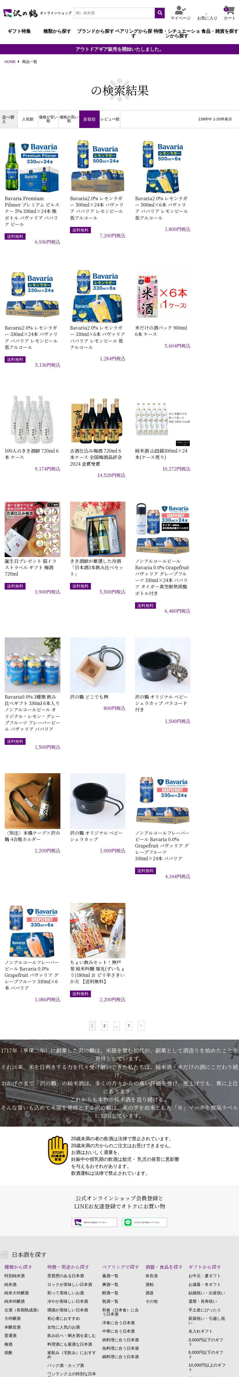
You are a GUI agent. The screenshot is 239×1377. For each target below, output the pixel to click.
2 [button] (104, 779)
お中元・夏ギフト (204, 1029)
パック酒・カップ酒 (65, 1118)
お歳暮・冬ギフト (204, 1037)
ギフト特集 (19, 31)
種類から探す (57, 31)
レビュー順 (109, 119)
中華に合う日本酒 (118, 1084)
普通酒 (10, 1089)
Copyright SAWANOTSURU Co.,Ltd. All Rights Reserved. (119, 1369)
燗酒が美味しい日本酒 (67, 1063)
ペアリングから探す (133, 33)
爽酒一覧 (110, 1037)
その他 (151, 1054)
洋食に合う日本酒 (118, 1076)
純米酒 (10, 1037)
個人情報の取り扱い (163, 1353)
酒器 (149, 1046)
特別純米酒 (14, 1029)
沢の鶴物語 (194, 1214)
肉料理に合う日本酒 (120, 1093)
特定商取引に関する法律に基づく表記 (90, 1353)
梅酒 (8, 1097)
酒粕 (149, 1037)
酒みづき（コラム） (202, 1206)
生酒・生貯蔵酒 (61, 1140)
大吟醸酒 (12, 1071)
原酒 (51, 1148)
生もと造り (57, 1165)
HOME (10, 62)
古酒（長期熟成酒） (22, 1063)
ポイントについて (20, 1254)
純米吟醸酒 (14, 1054)
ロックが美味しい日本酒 (69, 1037)
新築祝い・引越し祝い (206, 1073)
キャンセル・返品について (28, 1228)
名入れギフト (200, 1084)
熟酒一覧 (110, 1054)
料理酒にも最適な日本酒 (69, 1097)
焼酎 (8, 1106)
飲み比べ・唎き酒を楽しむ (71, 1089)
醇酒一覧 (110, 1046)
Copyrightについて (219, 1353)
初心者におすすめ (63, 1071)
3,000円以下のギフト (205, 1095)
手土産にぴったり (204, 1063)
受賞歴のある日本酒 (65, 1029)
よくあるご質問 (18, 1262)
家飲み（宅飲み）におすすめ (71, 1108)
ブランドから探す (95, 31)
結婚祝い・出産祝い (206, 1046)
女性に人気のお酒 (63, 1080)
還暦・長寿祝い (202, 1054)
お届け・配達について (24, 1211)
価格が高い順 (69, 119)
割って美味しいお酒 (65, 1046)
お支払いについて (20, 1237)
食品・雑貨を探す (219, 31)
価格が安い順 (48, 119)
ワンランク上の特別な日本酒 (71, 1129)
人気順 (27, 119)
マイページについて (22, 1245)
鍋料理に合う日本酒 (120, 1110)
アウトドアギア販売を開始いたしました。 (120, 49)
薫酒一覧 (110, 1029)
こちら (59, 1315)
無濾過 (53, 1156)
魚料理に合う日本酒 (120, 1101)
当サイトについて (19, 1353)
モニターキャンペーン (206, 1142)
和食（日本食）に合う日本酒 (120, 1065)
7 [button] (129, 779)
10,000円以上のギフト (207, 1120)
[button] (141, 779)
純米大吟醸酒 (16, 1046)
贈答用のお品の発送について (30, 1220)
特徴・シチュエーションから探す (177, 33)
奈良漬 (151, 1029)
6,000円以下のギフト (205, 1107)
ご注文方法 (14, 1203)
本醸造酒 (12, 1080)
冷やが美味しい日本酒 (67, 1054)
